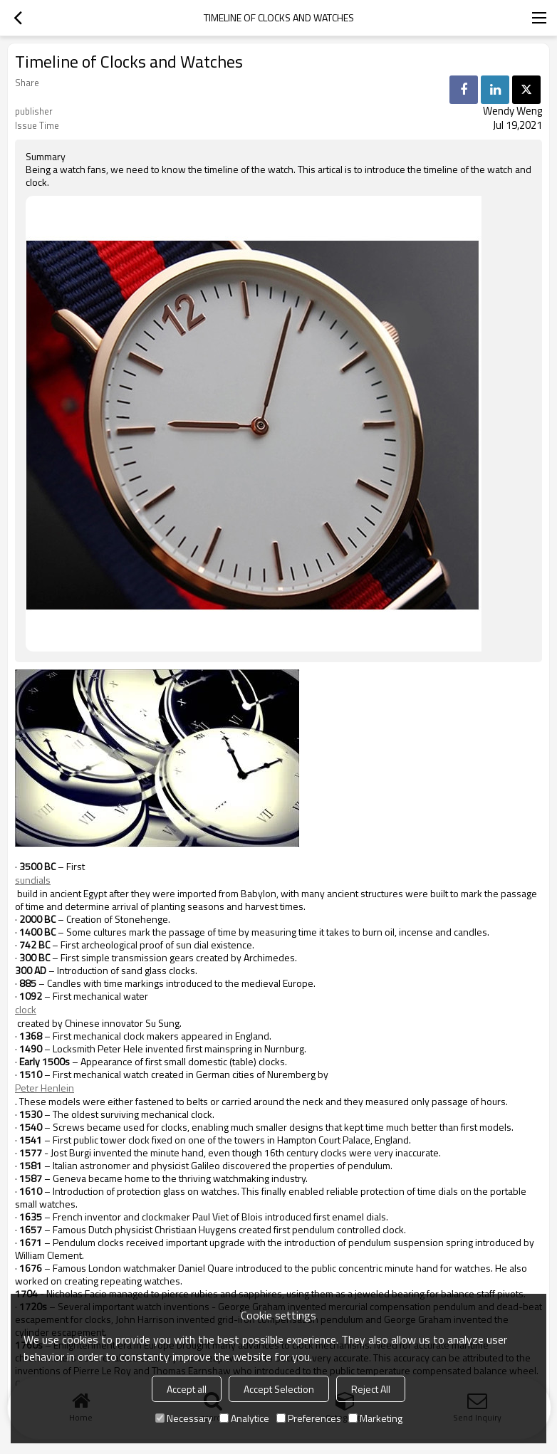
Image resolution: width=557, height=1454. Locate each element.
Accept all (187, 1388)
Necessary (183, 1418)
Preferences (308, 1418)
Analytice (244, 1418)
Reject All (370, 1388)
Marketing (375, 1418)
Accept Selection (279, 1388)
